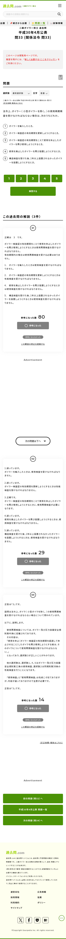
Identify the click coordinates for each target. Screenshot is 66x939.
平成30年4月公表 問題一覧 (33, 809)
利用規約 (15, 902)
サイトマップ (16, 907)
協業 (40, 897)
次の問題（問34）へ (33, 820)
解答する (33, 191)
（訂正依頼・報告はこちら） (13, 103)
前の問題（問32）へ (33, 798)
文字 (35, 93)
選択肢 (6, 93)
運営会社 (15, 891)
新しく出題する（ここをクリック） (40, 59)
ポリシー (42, 902)
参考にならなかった (33, 337)
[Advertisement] (33, 395)
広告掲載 (42, 891)
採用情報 (15, 897)
